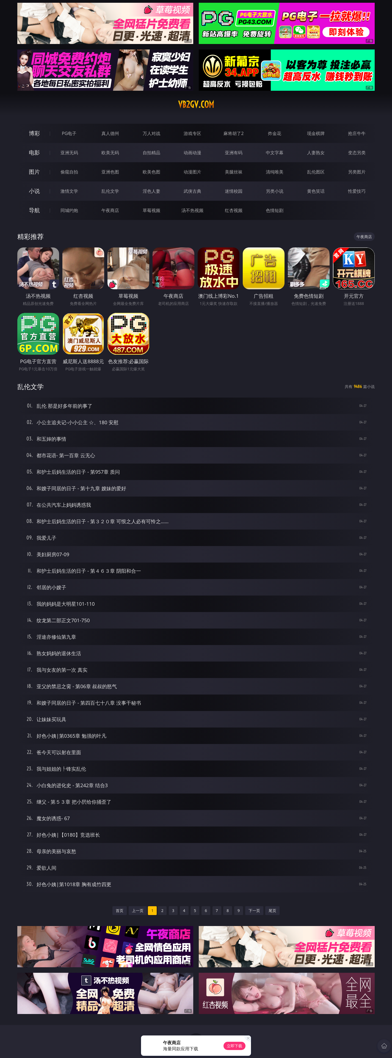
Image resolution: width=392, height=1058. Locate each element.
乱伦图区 (316, 172)
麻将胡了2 (233, 133)
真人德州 (110, 133)
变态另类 (357, 153)
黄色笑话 (316, 191)
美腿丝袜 (233, 172)
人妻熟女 (316, 153)
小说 (34, 191)
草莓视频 (151, 210)
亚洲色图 (110, 172)
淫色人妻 (151, 191)
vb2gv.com (196, 104)
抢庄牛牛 (357, 133)
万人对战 (151, 133)
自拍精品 (151, 153)
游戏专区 (192, 133)
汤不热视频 (192, 210)
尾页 (272, 910)
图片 (34, 171)
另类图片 (357, 172)
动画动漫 (192, 153)
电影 (34, 152)
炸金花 (274, 133)
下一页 (254, 910)
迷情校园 (233, 191)
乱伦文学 (110, 191)
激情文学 (69, 191)
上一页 (137, 910)
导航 (34, 210)
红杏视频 (233, 210)
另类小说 (274, 191)
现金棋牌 (316, 133)
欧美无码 (110, 153)
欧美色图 (151, 172)
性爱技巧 (357, 191)
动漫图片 (192, 172)
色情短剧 (274, 210)
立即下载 (234, 1045)
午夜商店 (110, 210)
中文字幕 (274, 153)
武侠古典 (192, 191)
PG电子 (69, 133)
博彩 (34, 133)
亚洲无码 (69, 153)
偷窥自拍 (69, 172)
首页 (119, 910)
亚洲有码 (233, 153)
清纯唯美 (274, 172)
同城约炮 (69, 210)
